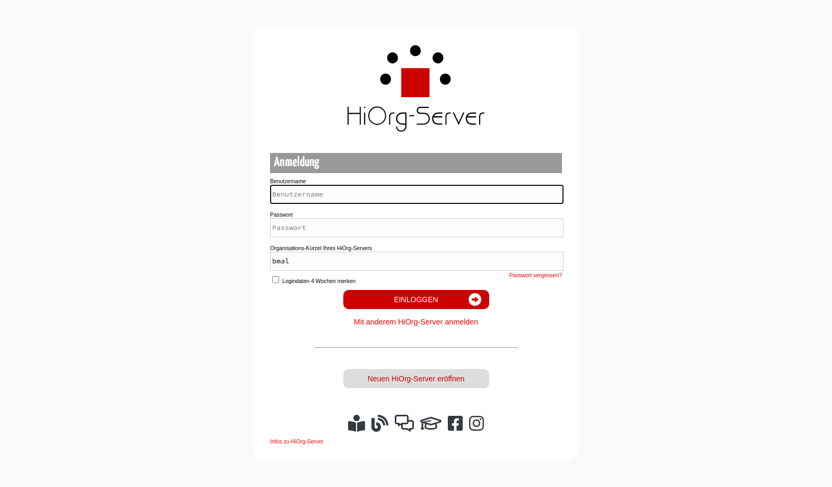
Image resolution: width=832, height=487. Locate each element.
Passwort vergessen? (535, 275)
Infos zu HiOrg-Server (296, 442)
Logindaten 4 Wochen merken (319, 281)
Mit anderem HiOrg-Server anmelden (416, 322)
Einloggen (416, 299)
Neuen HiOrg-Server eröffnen (416, 378)
